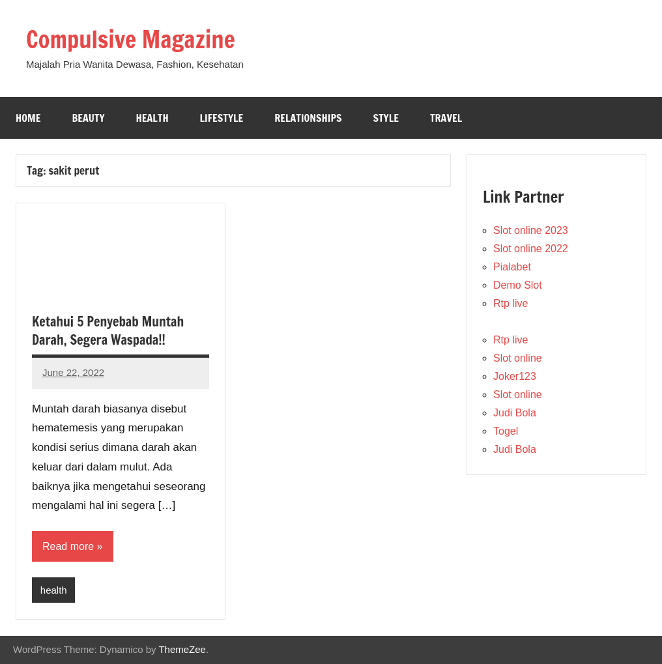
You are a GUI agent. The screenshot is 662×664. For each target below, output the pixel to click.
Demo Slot (517, 285)
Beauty (88, 118)
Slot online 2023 (530, 230)
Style (385, 118)
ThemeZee (182, 649)
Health (152, 118)
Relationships (307, 118)
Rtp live (510, 303)
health (53, 590)
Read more (68, 546)
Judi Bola (514, 412)
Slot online (517, 358)
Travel (446, 118)
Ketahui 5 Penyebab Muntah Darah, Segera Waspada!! (108, 330)
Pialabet (512, 266)
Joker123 (514, 376)
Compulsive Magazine (130, 39)
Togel (505, 431)
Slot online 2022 (530, 248)
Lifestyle (222, 118)
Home (28, 118)
